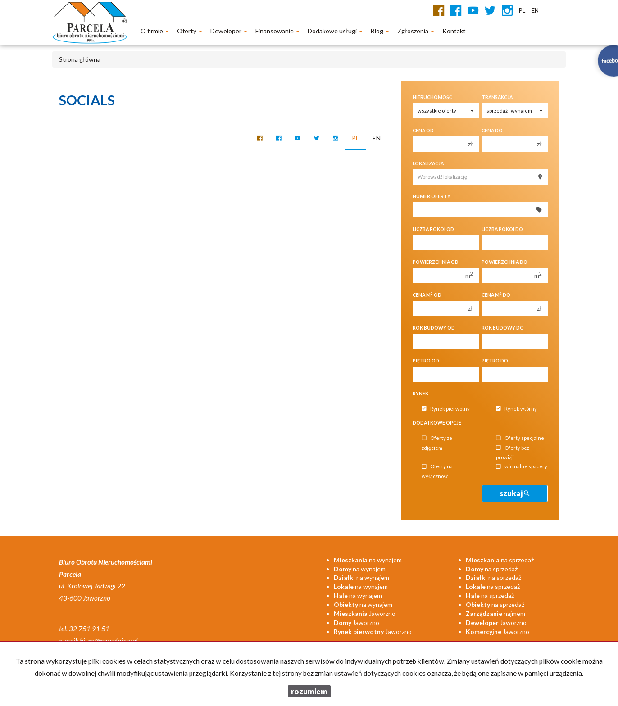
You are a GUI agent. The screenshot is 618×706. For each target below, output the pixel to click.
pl (355, 138)
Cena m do (496, 295)
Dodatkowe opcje (437, 422)
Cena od (423, 130)
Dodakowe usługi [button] (335, 31)
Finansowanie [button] (277, 31)
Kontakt (454, 31)
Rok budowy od (434, 327)
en (377, 138)
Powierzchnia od (436, 262)
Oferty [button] (189, 31)
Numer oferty (431, 196)
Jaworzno (364, 613)
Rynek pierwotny (446, 409)
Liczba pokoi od (433, 229)
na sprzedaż (500, 560)
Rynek (420, 393)
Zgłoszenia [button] (415, 31)
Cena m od (427, 295)
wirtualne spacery (521, 467)
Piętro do (495, 360)
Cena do (492, 130)
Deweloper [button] (228, 31)
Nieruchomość (432, 97)
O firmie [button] (155, 31)
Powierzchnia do (504, 262)
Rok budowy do (503, 327)
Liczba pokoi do (502, 229)
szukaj (514, 493)
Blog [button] (380, 31)
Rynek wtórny (516, 409)
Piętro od (426, 360)
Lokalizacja (428, 163)
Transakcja (497, 97)
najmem (495, 613)
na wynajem (368, 560)
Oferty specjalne (520, 438)
